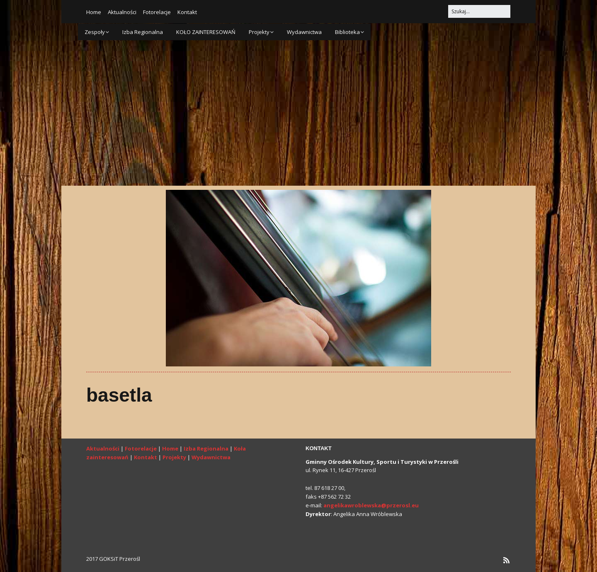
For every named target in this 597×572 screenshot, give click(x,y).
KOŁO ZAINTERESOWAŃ (205, 32)
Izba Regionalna (142, 32)
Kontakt (187, 12)
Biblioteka (347, 32)
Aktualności (122, 12)
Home (93, 12)
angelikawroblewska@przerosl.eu (371, 505)
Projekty (259, 32)
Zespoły (95, 32)
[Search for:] (479, 11)
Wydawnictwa (304, 32)
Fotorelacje (157, 12)
